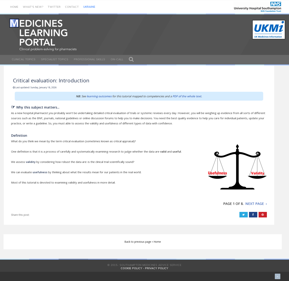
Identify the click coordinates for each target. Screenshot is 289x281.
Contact (72, 6)
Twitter (54, 6)
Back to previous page (138, 241)
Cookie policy (131, 268)
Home (14, 6)
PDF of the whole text (187, 96)
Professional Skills (89, 59)
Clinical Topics (24, 59)
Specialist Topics (54, 59)
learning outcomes (99, 96)
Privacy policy (156, 268)
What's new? (33, 6)
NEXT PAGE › (256, 203)
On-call (117, 59)
